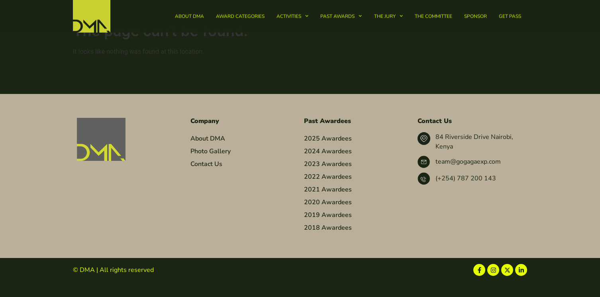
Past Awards (341, 15)
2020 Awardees (328, 217)
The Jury (388, 15)
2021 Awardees (328, 204)
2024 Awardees (328, 166)
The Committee (433, 15)
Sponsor (475, 15)
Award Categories (240, 15)
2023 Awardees (328, 179)
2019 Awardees (328, 230)
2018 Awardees (328, 242)
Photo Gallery (210, 166)
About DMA (189, 15)
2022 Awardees (328, 192)
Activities (292, 15)
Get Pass (510, 15)
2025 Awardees (328, 153)
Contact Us (206, 179)
